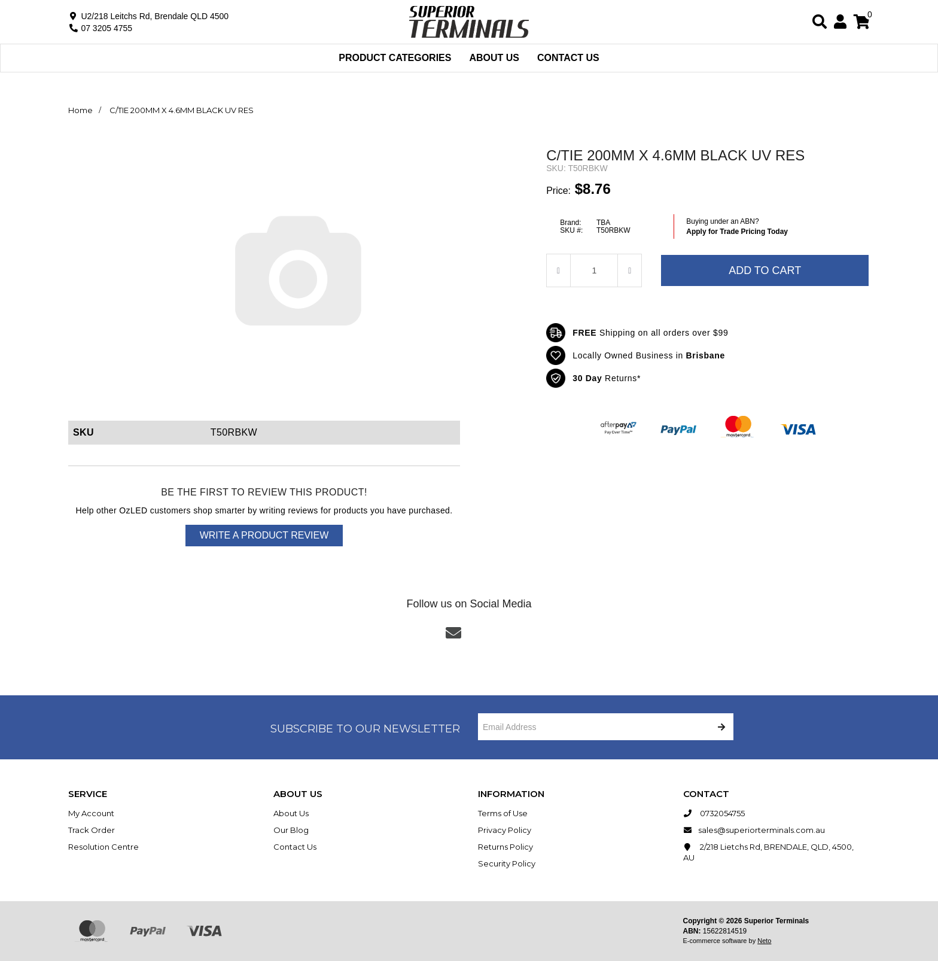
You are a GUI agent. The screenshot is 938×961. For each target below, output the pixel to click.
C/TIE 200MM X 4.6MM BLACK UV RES (181, 110)
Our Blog (291, 830)
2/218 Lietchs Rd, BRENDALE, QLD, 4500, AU (768, 851)
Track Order (91, 830)
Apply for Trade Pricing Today (737, 231)
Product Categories (395, 58)
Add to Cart (765, 270)
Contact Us (568, 58)
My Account (91, 813)
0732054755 (714, 813)
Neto (764, 940)
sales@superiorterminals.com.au (754, 830)
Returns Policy (505, 846)
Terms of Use (503, 813)
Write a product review (264, 535)
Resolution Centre (103, 846)
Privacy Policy (504, 830)
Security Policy (506, 863)
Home (80, 110)
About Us (494, 58)
